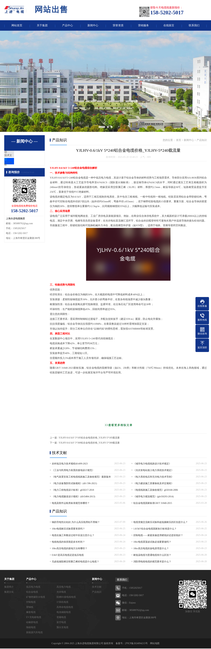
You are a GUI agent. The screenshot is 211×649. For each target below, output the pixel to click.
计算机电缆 (62, 602)
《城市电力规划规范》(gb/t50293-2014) (153, 497)
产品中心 (67, 25)
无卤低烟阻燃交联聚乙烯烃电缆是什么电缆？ (75, 562)
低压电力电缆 (33, 587)
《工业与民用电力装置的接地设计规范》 (73, 470)
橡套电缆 (31, 612)
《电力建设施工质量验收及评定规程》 (153, 484)
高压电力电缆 (64, 587)
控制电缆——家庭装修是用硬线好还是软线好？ (158, 536)
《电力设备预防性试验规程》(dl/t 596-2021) (74, 484)
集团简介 (9, 587)
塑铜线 (29, 607)
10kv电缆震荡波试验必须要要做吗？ (152, 542)
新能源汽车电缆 (34, 633)
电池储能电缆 (64, 612)
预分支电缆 (62, 628)
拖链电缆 (31, 628)
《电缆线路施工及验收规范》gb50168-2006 (155, 490)
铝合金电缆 (32, 592)
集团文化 (9, 592)
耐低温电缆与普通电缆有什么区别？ (152, 555)
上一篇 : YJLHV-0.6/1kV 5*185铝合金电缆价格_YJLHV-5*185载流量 (85, 438)
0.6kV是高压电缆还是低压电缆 (68, 555)
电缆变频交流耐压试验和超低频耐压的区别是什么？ (160, 522)
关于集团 (42, 25)
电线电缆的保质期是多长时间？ (68, 542)
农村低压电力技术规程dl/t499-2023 (70, 464)
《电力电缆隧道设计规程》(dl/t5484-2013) (73, 497)
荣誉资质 (118, 25)
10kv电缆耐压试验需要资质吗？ (68, 529)
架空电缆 (61, 623)
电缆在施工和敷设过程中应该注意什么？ (73, 536)
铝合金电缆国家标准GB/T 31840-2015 (152, 503)
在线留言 (168, 25)
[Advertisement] (128, 399)
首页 (178, 140)
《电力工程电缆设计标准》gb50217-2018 (73, 490)
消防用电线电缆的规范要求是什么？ (152, 562)
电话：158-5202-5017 (133, 596)
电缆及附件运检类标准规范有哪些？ (71, 503)
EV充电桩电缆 (33, 617)
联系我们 (194, 25)
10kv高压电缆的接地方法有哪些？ (69, 549)
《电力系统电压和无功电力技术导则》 (153, 477)
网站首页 (16, 25)
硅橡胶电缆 (32, 623)
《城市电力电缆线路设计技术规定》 (152, 464)
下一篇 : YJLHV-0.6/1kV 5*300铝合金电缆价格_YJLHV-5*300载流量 (85, 443)
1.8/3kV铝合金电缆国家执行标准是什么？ (155, 529)
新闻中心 (92, 25)
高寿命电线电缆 (65, 607)
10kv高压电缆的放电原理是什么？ (151, 549)
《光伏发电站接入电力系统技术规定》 (153, 470)
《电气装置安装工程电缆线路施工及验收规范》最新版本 (81, 477)
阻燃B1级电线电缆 (66, 597)
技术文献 (17, 156)
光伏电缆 (61, 592)
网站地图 (155, 644)
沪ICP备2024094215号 (136, 644)
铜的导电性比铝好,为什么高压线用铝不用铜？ (76, 522)
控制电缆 (31, 602)
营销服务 (143, 25)
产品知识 (17, 166)
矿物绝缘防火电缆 (35, 597)
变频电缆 (61, 617)
